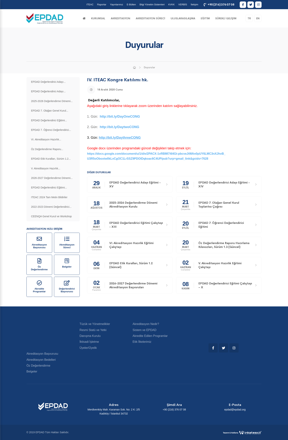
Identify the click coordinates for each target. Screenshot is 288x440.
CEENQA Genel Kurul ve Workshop (51, 216)
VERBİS (182, 4)
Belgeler (31, 371)
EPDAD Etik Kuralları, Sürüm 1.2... (51, 158)
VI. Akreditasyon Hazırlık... (46, 139)
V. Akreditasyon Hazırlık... (45, 168)
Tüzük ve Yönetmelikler (95, 324)
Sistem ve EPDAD (144, 330)
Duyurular (149, 67)
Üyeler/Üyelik (88, 347)
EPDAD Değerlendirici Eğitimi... (49, 120)
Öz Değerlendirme (38, 365)
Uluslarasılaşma (183, 18)
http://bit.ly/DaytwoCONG (119, 127)
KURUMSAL (98, 18)
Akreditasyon (120, 18)
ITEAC (90, 4)
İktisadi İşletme (89, 341)
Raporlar (101, 4)
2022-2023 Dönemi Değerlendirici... (51, 206)
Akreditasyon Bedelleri (41, 359)
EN (258, 18)
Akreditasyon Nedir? (146, 324)
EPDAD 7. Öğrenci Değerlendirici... (51, 129)
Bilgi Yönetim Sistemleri (152, 4)
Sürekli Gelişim (225, 18)
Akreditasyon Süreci (150, 18)
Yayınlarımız (116, 4)
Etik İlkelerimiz (142, 341)
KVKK (171, 4)
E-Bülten (131, 4)
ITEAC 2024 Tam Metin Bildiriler (49, 197)
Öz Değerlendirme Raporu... (47, 149)
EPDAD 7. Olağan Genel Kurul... (49, 110)
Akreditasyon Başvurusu (42, 353)
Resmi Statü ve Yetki (93, 330)
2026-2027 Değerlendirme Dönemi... (52, 178)
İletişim (194, 4)
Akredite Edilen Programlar (150, 335)
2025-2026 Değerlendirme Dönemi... (52, 101)
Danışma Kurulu (90, 335)
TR (249, 18)
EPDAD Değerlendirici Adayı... (48, 81)
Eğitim (205, 18)
